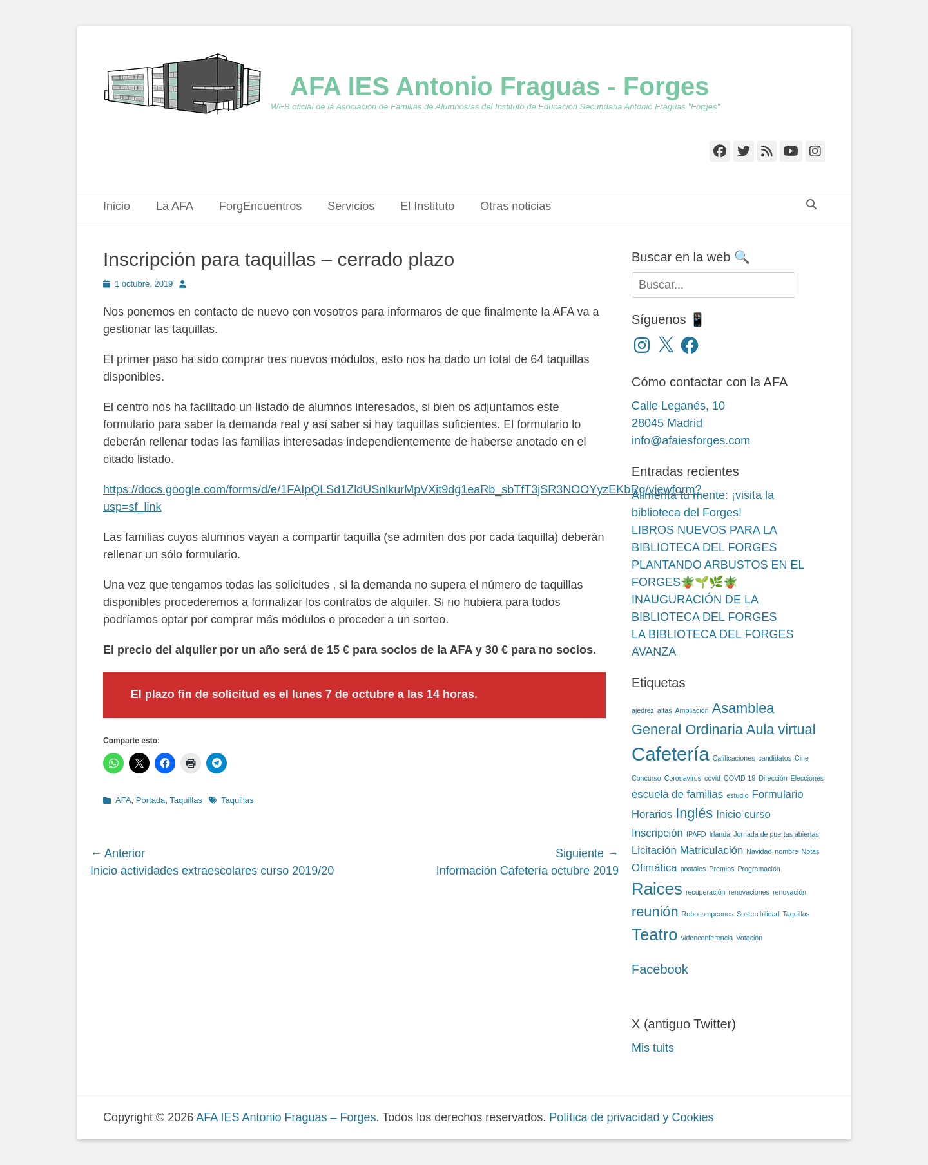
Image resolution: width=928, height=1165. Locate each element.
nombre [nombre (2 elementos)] (786, 851)
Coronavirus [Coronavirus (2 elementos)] (682, 778)
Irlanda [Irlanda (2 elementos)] (720, 834)
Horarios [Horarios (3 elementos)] (652, 814)
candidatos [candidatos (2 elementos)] (774, 758)
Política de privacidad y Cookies (631, 1117)
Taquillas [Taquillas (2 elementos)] (796, 914)
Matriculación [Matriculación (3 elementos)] (712, 850)
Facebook (660, 969)
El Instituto (427, 206)
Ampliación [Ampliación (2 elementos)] (692, 710)
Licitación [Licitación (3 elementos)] (654, 850)
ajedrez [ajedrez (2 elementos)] (643, 710)
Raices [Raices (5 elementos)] (657, 889)
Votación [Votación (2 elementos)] (749, 938)
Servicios (350, 206)
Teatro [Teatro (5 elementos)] (655, 934)
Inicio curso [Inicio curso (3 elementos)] (743, 814)
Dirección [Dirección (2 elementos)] (773, 778)
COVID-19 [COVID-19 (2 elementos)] (739, 778)
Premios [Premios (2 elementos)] (721, 869)
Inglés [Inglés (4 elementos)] (694, 813)
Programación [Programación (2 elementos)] (758, 869)
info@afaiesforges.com (691, 440)
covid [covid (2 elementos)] (712, 778)
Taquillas (185, 800)
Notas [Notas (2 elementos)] (811, 851)
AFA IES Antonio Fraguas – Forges (286, 1117)
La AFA (174, 206)
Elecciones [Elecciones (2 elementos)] (807, 778)
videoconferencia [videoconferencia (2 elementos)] (707, 938)
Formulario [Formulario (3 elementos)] (778, 794)
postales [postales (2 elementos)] (693, 869)
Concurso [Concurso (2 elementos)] (646, 778)
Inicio (116, 206)
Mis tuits (653, 1047)
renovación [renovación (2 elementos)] (789, 892)
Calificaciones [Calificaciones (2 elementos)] (734, 758)
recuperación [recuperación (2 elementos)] (706, 892)
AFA (123, 800)
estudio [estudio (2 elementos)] (737, 795)
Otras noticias (515, 206)
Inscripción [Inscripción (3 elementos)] (657, 833)
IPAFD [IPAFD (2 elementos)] (696, 834)
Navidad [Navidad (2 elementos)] (758, 851)
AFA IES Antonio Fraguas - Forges (499, 86)
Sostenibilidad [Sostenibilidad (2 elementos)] (758, 914)
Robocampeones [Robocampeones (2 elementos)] (708, 914)
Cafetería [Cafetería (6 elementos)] (671, 753)
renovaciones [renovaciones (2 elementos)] (749, 892)
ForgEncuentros (260, 206)
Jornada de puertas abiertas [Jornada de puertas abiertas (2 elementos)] (776, 834)
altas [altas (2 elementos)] (664, 710)
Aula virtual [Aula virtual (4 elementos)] (781, 729)
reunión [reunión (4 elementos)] (655, 912)
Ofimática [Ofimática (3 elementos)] (654, 868)
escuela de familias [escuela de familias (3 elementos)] (677, 794)
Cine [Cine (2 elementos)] (802, 758)
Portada (151, 800)
